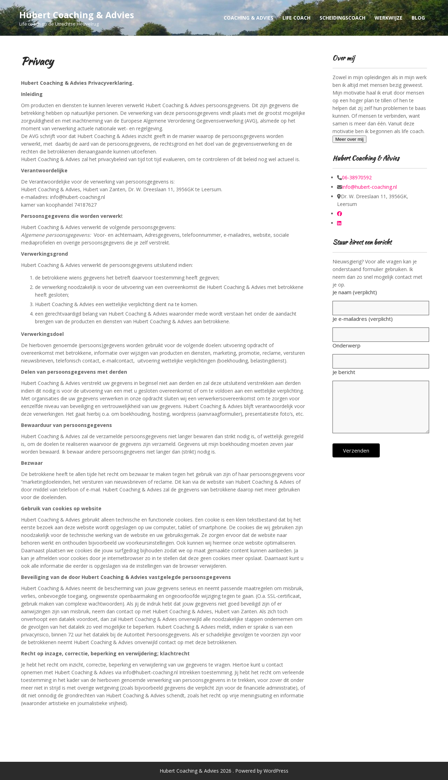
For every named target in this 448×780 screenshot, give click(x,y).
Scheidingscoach (342, 17)
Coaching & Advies (248, 17)
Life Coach (296, 17)
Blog (418, 17)
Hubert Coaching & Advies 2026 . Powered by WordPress (224, 770)
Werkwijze (388, 17)
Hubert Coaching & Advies (76, 15)
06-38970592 (357, 177)
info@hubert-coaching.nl (369, 187)
